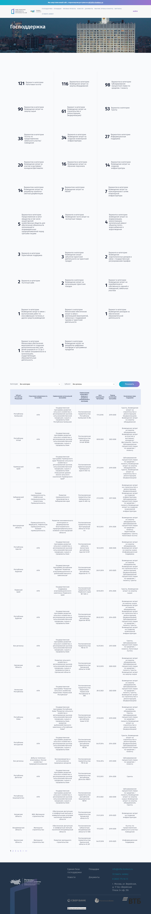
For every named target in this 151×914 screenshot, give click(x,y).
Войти (135, 11)
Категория (14, 384)
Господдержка (47, 8)
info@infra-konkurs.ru (122, 869)
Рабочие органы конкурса (103, 8)
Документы (89, 8)
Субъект (67, 384)
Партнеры (118, 8)
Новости (80, 8)
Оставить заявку (48, 14)
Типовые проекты (69, 8)
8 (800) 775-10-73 (120, 879)
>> (26, 851)
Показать (129, 384)
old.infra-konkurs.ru (95, 2)
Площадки (57, 8)
